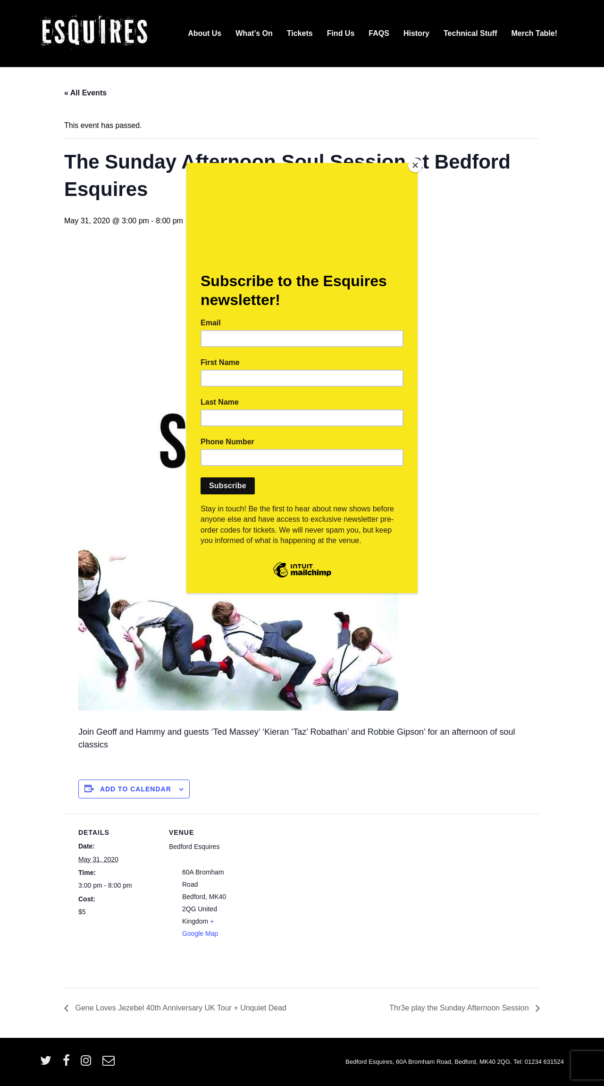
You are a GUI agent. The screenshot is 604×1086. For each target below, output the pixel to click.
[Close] (415, 165)
